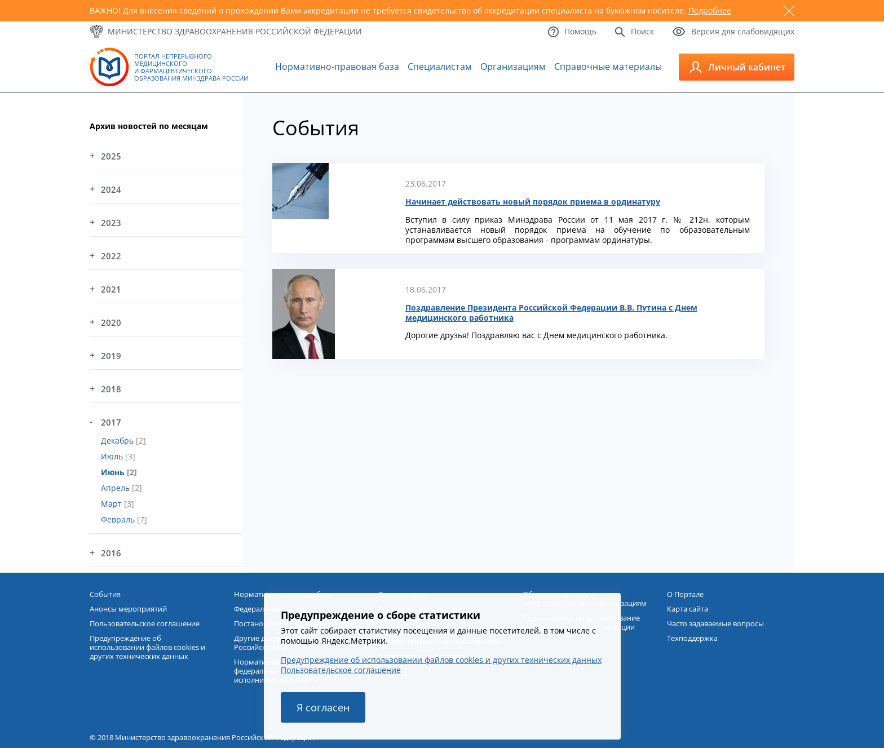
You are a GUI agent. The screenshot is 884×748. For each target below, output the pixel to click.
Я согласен (323, 707)
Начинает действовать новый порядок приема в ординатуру (532, 202)
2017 (111, 422)
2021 (111, 289)
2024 (111, 189)
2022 (111, 256)
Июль (113, 456)
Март (112, 503)
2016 (111, 553)
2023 (111, 222)
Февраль (119, 519)
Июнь (114, 472)
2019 (111, 355)
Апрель (116, 488)
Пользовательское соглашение (341, 670)
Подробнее (709, 10)
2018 (111, 389)
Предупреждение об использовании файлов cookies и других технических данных (441, 659)
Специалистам (440, 66)
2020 (111, 322)
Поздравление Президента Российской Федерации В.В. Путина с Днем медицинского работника (551, 313)
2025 (111, 156)
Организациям (513, 66)
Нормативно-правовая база (337, 66)
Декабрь (118, 440)
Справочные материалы (608, 66)
